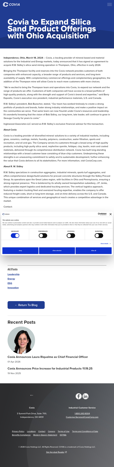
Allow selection (57, 250)
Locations (31, 431)
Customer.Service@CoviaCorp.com (82, 417)
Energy (11, 278)
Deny (20, 250)
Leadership (13, 274)
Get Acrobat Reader (56, 452)
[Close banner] (111, 214)
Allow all (93, 250)
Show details (104, 243)
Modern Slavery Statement (45, 434)
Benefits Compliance (21, 434)
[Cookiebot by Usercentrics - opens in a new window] (93, 214)
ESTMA (63, 434)
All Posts (13, 269)
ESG (10, 283)
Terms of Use (63, 431)
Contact (41, 431)
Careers (51, 431)
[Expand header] (109, 4)
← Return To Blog (26, 305)
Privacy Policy (18, 431)
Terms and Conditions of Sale (85, 431)
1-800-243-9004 (82, 413)
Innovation (13, 287)
